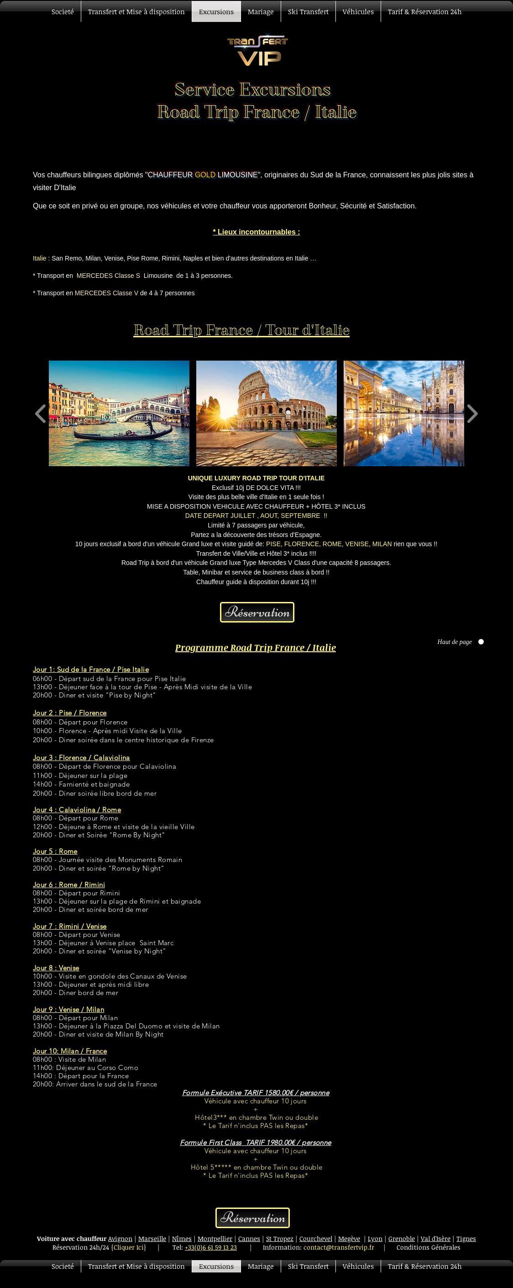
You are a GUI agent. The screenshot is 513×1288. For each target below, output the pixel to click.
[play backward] (41, 413)
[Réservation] (257, 612)
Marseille (152, 1238)
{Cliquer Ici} (129, 1247)
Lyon (375, 1238)
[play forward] (472, 413)
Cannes (249, 1238)
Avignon (120, 1238)
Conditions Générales (429, 1247)
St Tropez (279, 1238)
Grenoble (401, 1238)
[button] (119, 413)
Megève (349, 1238)
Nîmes (182, 1238)
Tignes (466, 1238)
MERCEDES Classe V (106, 293)
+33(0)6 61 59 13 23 (211, 1247)
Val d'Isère (435, 1238)
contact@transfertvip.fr (339, 1247)
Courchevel (315, 1238)
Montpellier (215, 1238)
